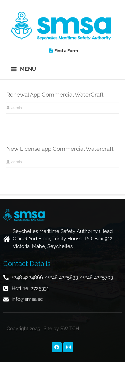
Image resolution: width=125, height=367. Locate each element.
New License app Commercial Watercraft (60, 148)
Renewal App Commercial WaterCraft (55, 94)
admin (16, 108)
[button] (23, 69)
